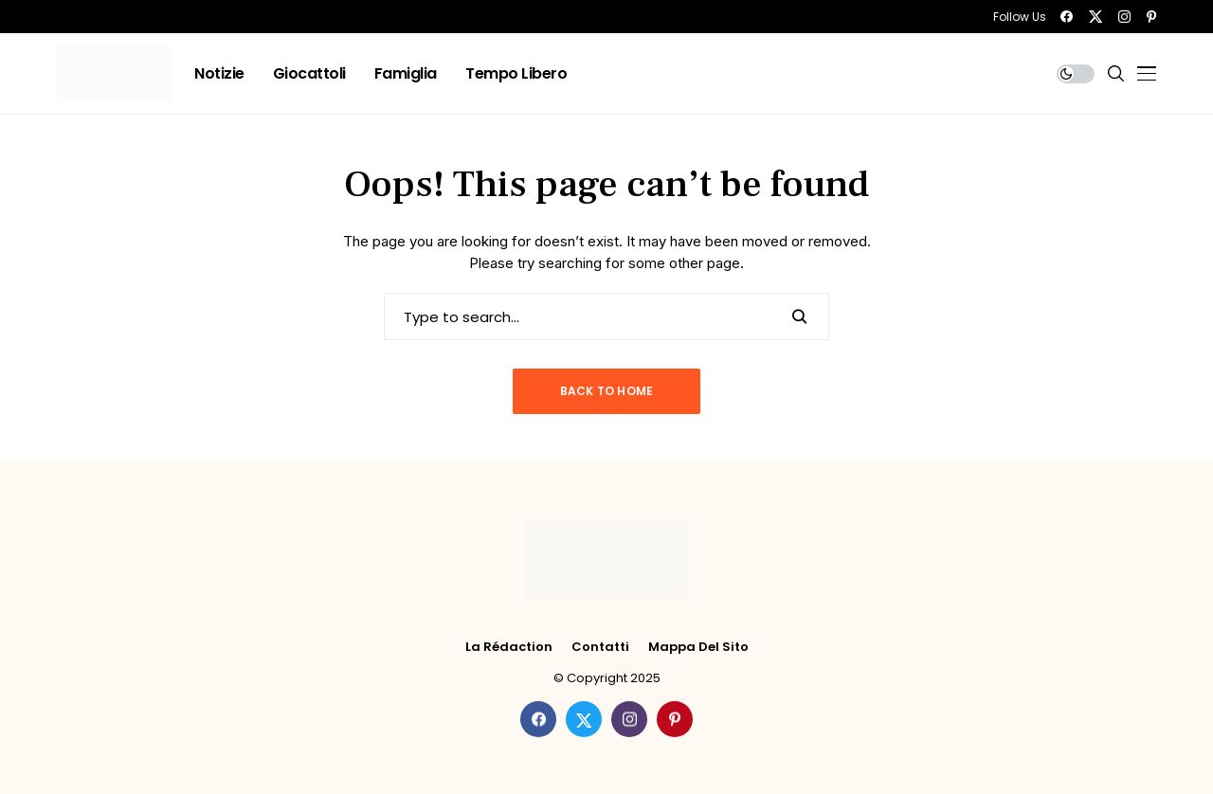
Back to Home (607, 391)
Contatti (600, 647)
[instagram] (1124, 16)
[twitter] (1095, 16)
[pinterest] (1151, 16)
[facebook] (1066, 16)
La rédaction (508, 647)
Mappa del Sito (698, 647)
